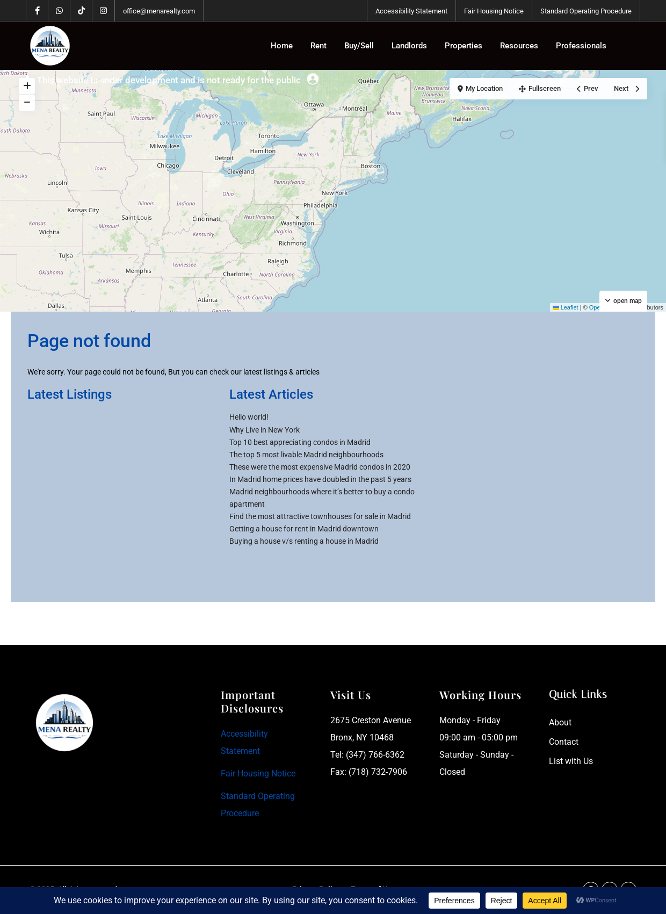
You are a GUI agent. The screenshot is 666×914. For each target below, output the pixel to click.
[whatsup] (59, 10)
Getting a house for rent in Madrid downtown (304, 528)
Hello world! (249, 417)
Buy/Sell (359, 46)
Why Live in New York (264, 430)
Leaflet (565, 307)
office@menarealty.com (159, 11)
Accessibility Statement (411, 11)
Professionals (581, 46)
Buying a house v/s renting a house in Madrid (304, 541)
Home (282, 46)
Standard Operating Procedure (586, 11)
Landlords (409, 46)
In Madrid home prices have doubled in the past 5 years (320, 479)
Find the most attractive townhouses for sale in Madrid (320, 516)
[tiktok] (81, 10)
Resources (519, 46)
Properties (463, 46)
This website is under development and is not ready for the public (169, 80)
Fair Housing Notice (494, 11)
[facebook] (37, 10)
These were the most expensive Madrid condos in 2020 (319, 467)
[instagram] (103, 10)
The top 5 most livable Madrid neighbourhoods (306, 454)
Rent (318, 46)
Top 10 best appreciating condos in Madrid (300, 442)
